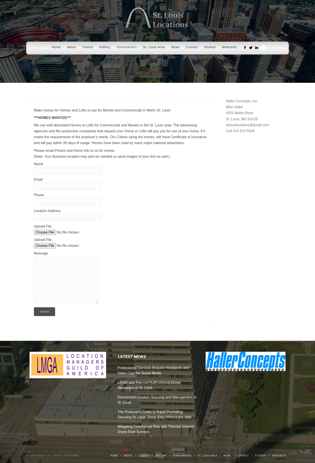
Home (56, 47)
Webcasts (229, 47)
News (175, 47)
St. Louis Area (154, 47)
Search (263, 47)
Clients (87, 47)
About (71, 47)
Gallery (104, 47)
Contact (192, 47)
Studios (210, 47)
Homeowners (127, 47)
